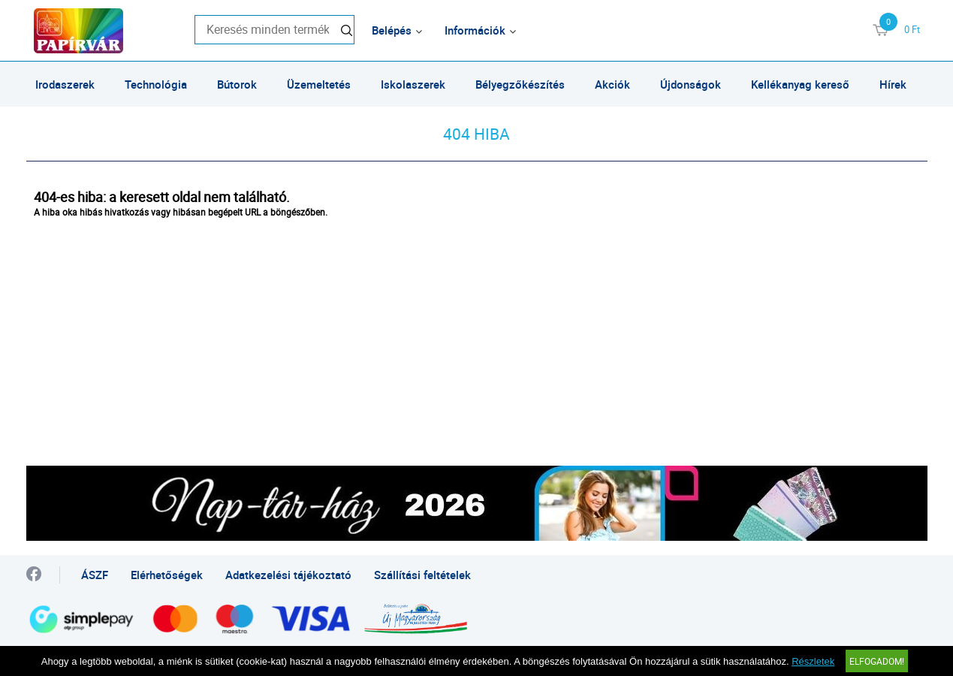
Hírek (892, 84)
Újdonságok (690, 84)
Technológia (156, 84)
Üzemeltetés (319, 84)
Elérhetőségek (167, 574)
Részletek (813, 661)
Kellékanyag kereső (800, 84)
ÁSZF (94, 574)
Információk (475, 30)
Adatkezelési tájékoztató (288, 574)
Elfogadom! (876, 661)
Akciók (612, 84)
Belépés (392, 30)
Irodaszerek (65, 84)
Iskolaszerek (413, 84)
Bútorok (237, 84)
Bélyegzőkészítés (520, 84)
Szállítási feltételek (422, 574)
